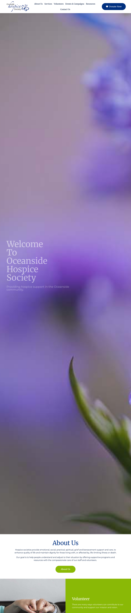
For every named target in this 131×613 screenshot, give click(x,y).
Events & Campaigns (74, 4)
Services (48, 4)
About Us (38, 4)
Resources (90, 4)
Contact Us (65, 9)
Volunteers (59, 4)
